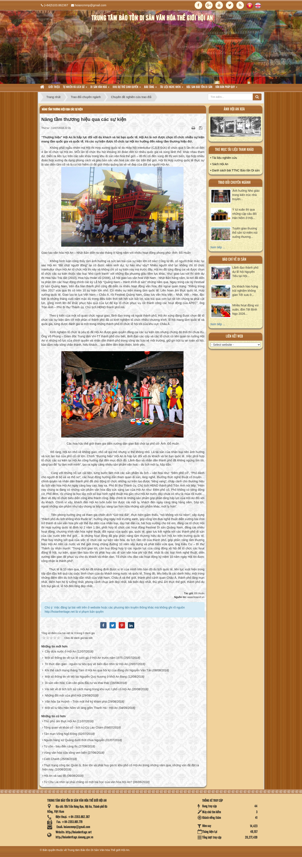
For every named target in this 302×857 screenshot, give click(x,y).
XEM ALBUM (236, 127)
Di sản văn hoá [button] (99, 88)
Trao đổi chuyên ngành (234, 182)
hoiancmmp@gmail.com (90, 5)
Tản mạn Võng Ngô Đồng (60, 733)
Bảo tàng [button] (150, 88)
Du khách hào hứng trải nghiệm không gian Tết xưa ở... (245, 290)
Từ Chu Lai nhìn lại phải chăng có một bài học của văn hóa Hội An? (88, 782)
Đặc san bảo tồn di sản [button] (199, 87)
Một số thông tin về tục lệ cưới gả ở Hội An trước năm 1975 (84, 657)
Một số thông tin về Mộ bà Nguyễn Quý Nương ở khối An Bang (86, 676)
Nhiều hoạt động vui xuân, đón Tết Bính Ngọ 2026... (245, 309)
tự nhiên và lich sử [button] (75, 88)
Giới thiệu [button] (54, 87)
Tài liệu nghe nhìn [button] (171, 88)
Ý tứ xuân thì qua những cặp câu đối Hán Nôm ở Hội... (244, 214)
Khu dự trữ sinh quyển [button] (127, 88)
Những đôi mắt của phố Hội (63, 695)
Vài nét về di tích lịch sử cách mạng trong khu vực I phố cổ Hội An (88, 689)
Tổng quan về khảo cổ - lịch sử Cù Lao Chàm (73, 727)
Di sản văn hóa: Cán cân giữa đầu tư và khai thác (77, 683)
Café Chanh (52, 759)
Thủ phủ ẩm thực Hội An (60, 721)
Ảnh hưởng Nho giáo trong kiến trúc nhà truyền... (246, 195)
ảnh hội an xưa (234, 109)
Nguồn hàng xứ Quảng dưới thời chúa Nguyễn (74, 740)
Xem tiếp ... (217, 247)
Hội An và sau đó (55, 775)
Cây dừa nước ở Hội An (60, 651)
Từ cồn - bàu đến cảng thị (61, 746)
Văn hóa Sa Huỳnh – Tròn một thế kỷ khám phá (76, 701)
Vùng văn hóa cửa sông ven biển (65, 752)
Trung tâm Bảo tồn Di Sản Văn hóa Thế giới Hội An (98, 850)
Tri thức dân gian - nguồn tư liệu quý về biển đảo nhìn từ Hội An (86, 664)
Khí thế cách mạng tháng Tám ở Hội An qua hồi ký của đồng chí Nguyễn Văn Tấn (98, 670)
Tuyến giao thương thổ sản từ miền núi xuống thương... (245, 232)
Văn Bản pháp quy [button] (226, 88)
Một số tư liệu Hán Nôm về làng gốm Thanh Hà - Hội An (81, 707)
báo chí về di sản (234, 259)
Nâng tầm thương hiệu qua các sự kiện (62, 109)
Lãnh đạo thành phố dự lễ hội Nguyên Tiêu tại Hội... (245, 272)
